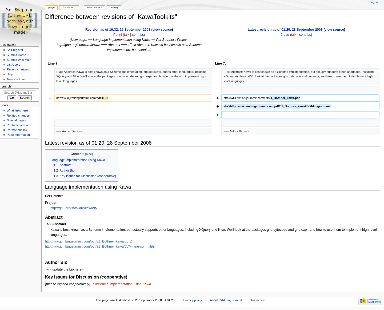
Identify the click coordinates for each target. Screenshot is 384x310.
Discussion (69, 7)
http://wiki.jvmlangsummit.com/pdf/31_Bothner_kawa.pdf (87, 241)
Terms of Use (16, 79)
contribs (138, 35)
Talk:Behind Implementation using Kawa (121, 284)
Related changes (18, 115)
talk (126, 35)
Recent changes (18, 69)
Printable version (18, 125)
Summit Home (16, 55)
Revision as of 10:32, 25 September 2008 (117, 29)
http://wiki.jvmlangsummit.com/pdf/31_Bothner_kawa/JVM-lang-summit (98, 246)
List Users (13, 64)
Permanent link (17, 130)
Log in (374, 2)
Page (51, 7)
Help (10, 74)
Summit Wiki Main (19, 59)
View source (94, 7)
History (114, 7)
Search (6, 86)
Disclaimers (258, 300)
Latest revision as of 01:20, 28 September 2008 (285, 29)
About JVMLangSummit (226, 300)
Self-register (15, 49)
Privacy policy (192, 300)
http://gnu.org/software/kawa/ (72, 208)
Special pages (16, 120)
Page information (18, 134)
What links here (17, 110)
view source (162, 29)
